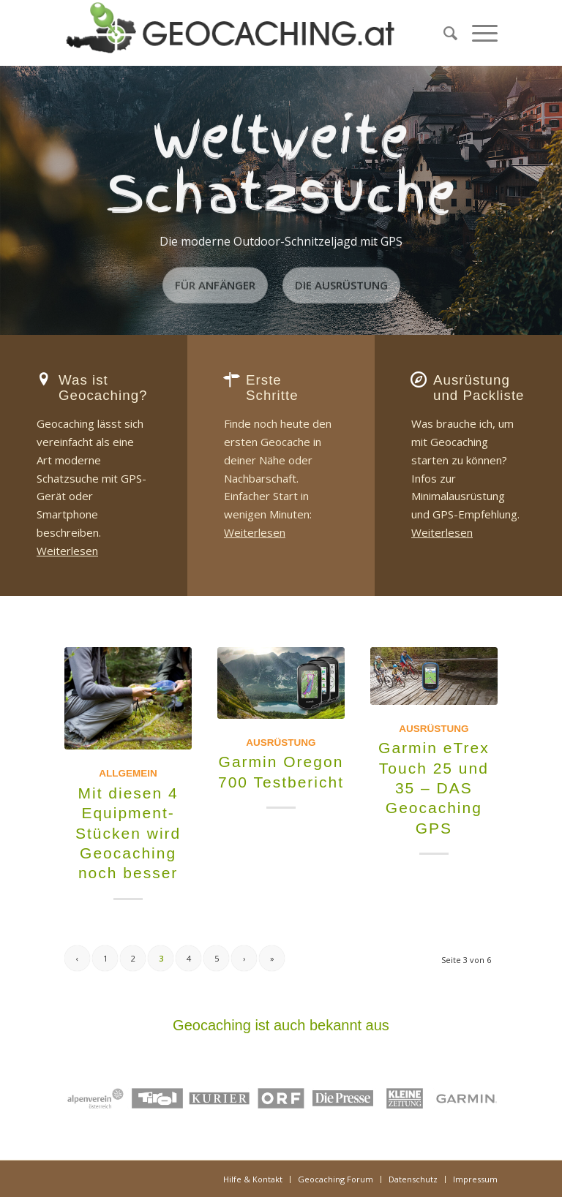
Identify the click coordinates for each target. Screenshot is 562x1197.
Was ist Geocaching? (103, 387)
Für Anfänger (215, 283)
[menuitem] (443, 33)
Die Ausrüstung (341, 283)
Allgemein (128, 773)
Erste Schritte (272, 387)
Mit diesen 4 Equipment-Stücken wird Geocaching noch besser (128, 833)
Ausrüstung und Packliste (479, 387)
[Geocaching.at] (230, 33)
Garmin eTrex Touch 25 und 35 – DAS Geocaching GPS (434, 787)
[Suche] (443, 33)
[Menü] (477, 33)
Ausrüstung (280, 742)
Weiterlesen (67, 550)
